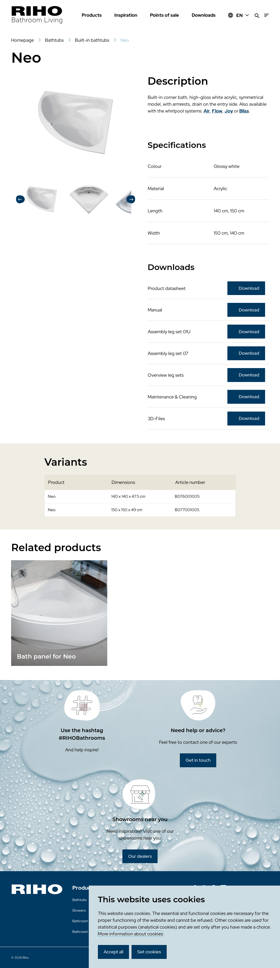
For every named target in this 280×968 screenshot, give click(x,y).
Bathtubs (79, 899)
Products (92, 15)
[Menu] (266, 15)
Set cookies (149, 952)
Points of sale (164, 15)
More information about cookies (130, 934)
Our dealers (140, 856)
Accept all (113, 952)
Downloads (204, 15)
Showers (79, 910)
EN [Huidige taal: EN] (243, 15)
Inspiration (125, 15)
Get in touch (198, 760)
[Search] (257, 15)
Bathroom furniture (87, 921)
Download (249, 288)
